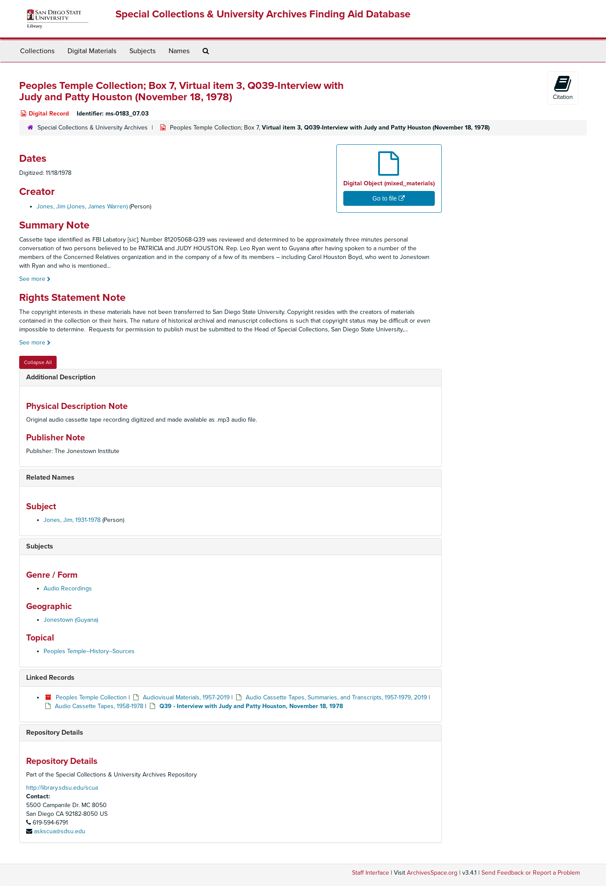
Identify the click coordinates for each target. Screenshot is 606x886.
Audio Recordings (68, 588)
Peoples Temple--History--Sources (89, 651)
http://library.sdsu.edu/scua (62, 787)
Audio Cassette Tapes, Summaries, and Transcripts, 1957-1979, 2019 (336, 697)
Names (179, 51)
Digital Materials (92, 51)
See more (35, 279)
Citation (563, 88)
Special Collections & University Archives (92, 127)
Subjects (142, 51)
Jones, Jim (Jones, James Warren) (82, 206)
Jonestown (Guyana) (71, 620)
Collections (37, 51)
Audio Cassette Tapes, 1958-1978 (99, 706)
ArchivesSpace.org (432, 872)
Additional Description (60, 377)
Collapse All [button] (38, 362)
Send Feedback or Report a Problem (530, 872)
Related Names (50, 477)
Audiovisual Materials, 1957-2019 (186, 697)
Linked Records (50, 677)
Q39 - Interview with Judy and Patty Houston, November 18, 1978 (251, 706)
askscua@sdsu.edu (59, 831)
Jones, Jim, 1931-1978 (72, 520)
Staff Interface (370, 872)
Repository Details (54, 732)
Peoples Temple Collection (91, 697)
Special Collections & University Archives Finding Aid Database (262, 14)
